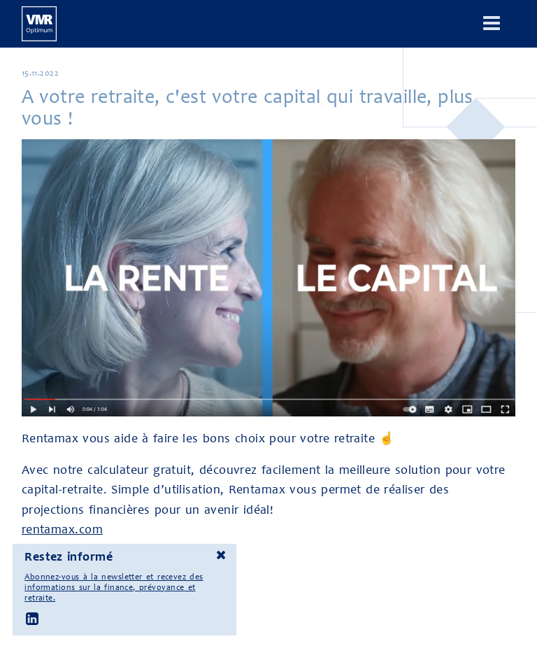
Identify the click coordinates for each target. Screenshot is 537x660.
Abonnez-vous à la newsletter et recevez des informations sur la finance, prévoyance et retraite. (113, 587)
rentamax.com (62, 529)
